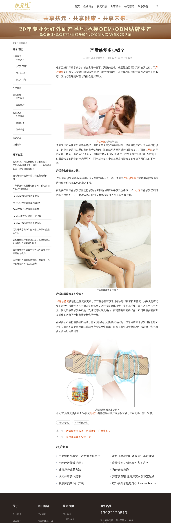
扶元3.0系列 (21, 73)
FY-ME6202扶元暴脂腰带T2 (26, 209)
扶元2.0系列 (21, 66)
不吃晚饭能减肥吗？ (71, 462)
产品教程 (17, 88)
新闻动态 (17, 113)
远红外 (94, 413)
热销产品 (17, 138)
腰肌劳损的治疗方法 (71, 483)
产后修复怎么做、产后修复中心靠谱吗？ (88, 430)
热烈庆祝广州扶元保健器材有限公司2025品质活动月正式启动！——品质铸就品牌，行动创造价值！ (32, 165)
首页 (77, 6)
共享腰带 (116, 6)
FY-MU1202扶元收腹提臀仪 (26, 196)
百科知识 (90, 58)
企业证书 (17, 520)
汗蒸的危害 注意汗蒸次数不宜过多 (133, 476)
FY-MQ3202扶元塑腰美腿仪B (27, 202)
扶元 (137, 190)
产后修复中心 (131, 178)
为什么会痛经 (120, 469)
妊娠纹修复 (63, 301)
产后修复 (100, 141)
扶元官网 (42, 514)
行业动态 (20, 129)
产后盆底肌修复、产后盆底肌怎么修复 (82, 456)
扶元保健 (17, 94)
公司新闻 (129, 6)
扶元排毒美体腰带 (70, 476)
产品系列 (20, 60)
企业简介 (88, 6)
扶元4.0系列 (21, 79)
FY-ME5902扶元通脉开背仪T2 (27, 216)
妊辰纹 (149, 149)
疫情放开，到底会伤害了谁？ (130, 462)
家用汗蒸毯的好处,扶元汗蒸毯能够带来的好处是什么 (135, 456)
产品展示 (17, 56)
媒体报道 (20, 123)
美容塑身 (100, 58)
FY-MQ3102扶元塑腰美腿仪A (27, 223)
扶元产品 (102, 6)
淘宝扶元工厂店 (45, 520)
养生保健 (20, 98)
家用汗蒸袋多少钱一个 (78, 436)
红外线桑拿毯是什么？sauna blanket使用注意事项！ (135, 483)
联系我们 (143, 6)
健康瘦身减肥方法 (70, 469)
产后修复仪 (82, 422)
